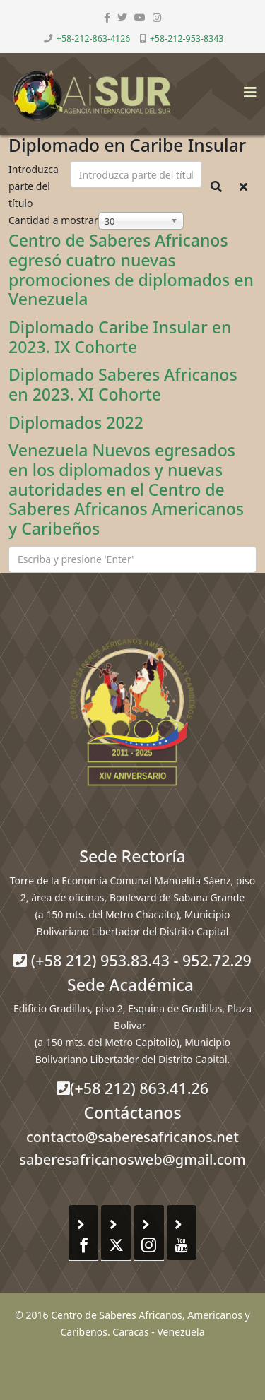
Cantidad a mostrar (53, 220)
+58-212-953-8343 (187, 38)
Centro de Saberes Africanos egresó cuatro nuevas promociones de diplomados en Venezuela (131, 269)
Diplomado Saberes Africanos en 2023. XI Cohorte (122, 384)
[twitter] (122, 17)
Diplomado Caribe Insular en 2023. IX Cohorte (119, 337)
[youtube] (140, 17)
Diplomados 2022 (75, 422)
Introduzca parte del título (33, 186)
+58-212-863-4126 (94, 38)
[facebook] (107, 17)
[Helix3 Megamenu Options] (247, 88)
